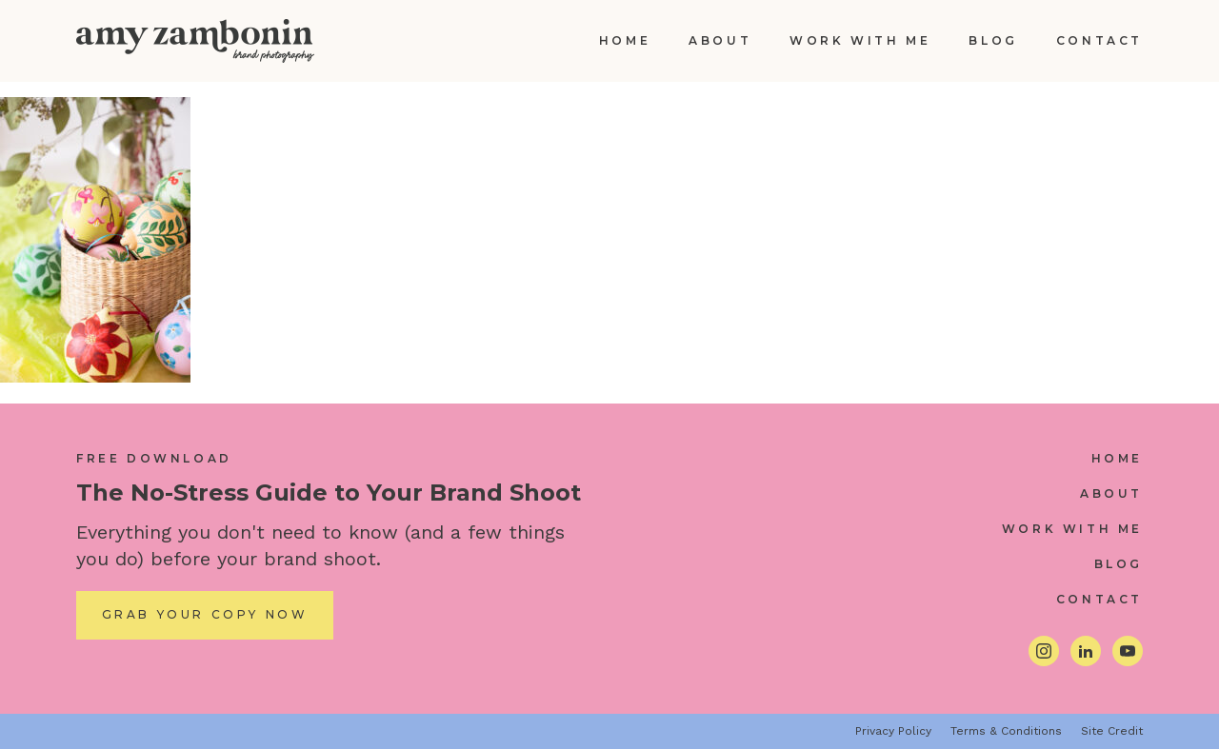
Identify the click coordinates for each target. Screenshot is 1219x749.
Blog (993, 40)
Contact (1099, 40)
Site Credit (1112, 731)
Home (624, 40)
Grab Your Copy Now (205, 614)
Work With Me (859, 40)
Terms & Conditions (1006, 731)
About (720, 40)
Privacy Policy (893, 731)
